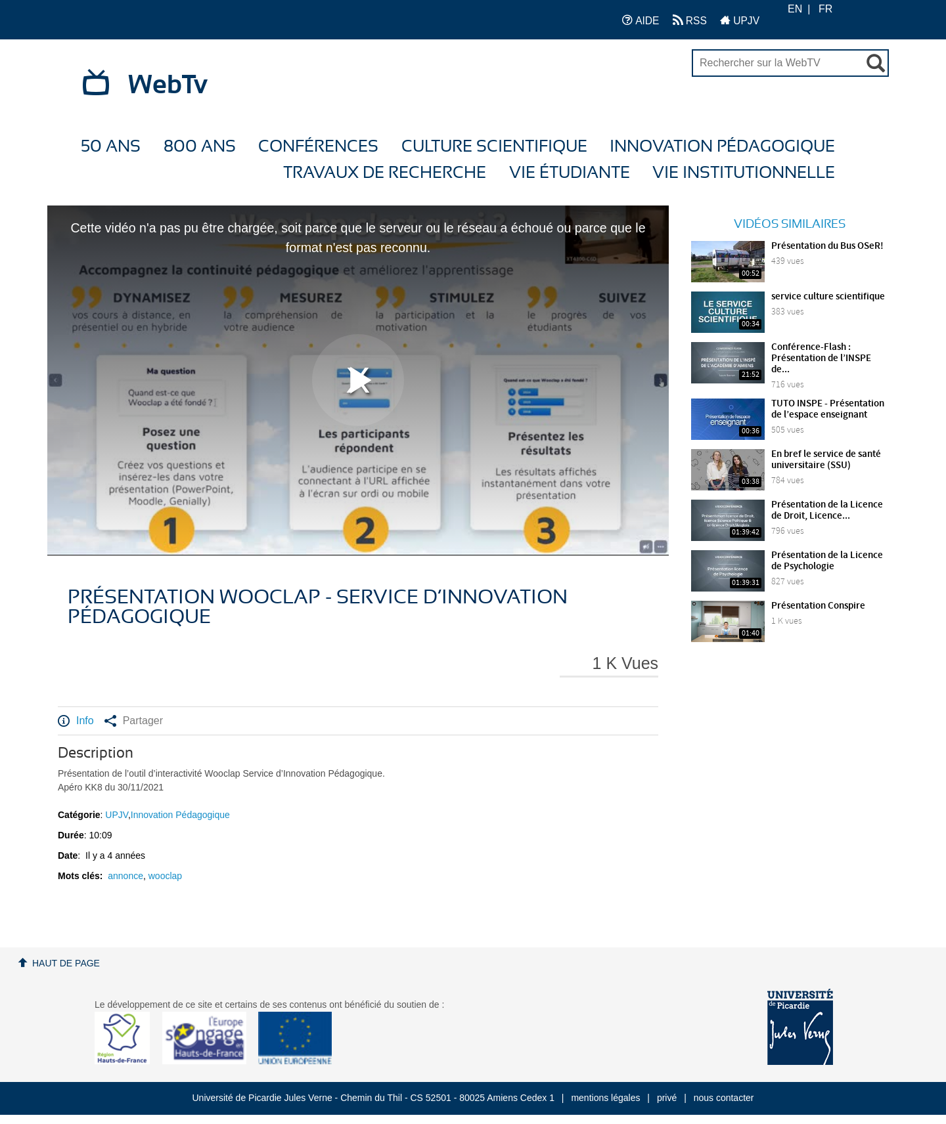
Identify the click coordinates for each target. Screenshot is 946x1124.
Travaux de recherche (384, 173)
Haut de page (66, 963)
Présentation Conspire (818, 606)
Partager (133, 721)
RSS (690, 20)
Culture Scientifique (494, 147)
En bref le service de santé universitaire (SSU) (826, 460)
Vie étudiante (569, 173)
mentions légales (605, 1097)
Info (76, 721)
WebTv (168, 85)
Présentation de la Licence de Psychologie (827, 561)
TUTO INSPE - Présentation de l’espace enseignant (827, 409)
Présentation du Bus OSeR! (827, 246)
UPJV (739, 20)
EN (795, 8)
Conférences (318, 147)
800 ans (200, 147)
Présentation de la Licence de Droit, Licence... (827, 510)
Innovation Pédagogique (722, 147)
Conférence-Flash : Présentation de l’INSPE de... (821, 358)
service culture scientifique (828, 296)
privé (667, 1097)
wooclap (165, 876)
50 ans (111, 147)
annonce (125, 876)
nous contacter (724, 1097)
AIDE (641, 20)
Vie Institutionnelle (743, 173)
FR (825, 8)
